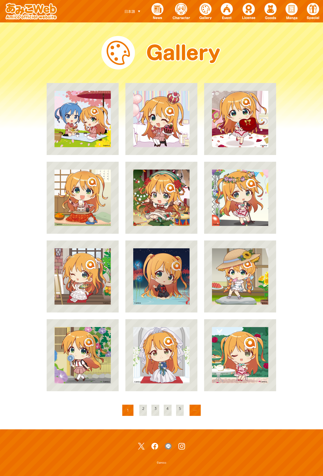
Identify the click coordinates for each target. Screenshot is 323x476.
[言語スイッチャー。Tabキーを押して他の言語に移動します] (132, 11)
